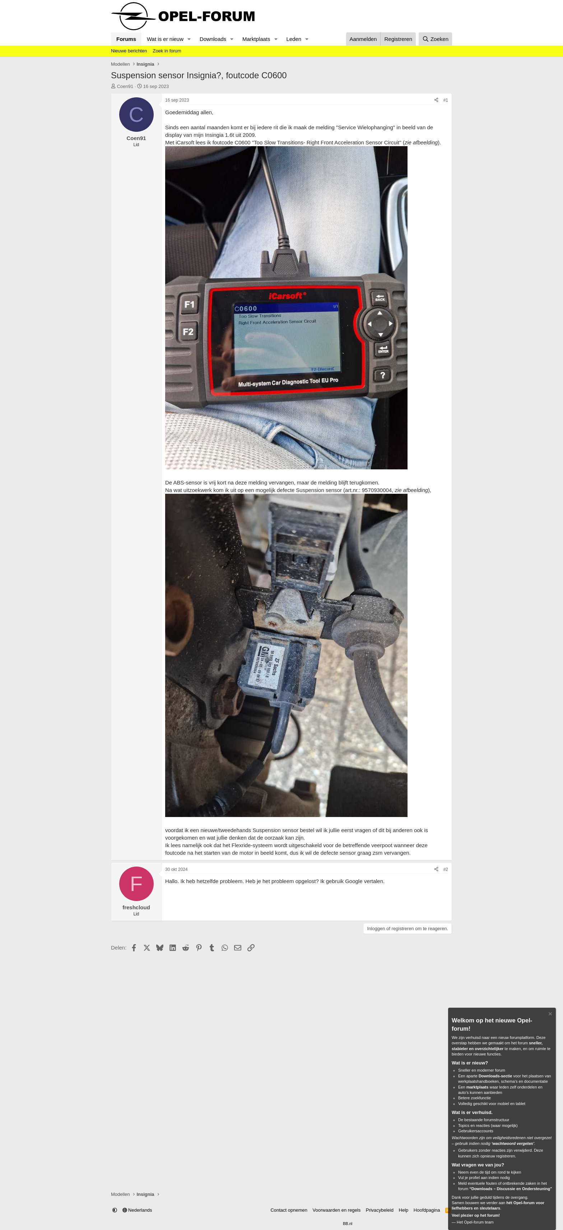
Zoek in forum (167, 51)
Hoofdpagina (427, 1210)
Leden (293, 39)
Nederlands (137, 1210)
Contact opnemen (288, 1210)
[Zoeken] (435, 39)
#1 (445, 100)
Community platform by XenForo (264, 1223)
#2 (445, 869)
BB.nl (347, 1223)
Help (404, 1210)
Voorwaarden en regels (337, 1210)
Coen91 (125, 86)
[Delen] (436, 100)
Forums (126, 39)
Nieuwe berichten (129, 51)
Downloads (213, 39)
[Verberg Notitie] (550, 1014)
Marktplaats (256, 39)
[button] (189, 39)
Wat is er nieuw (165, 39)
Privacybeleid (380, 1210)
